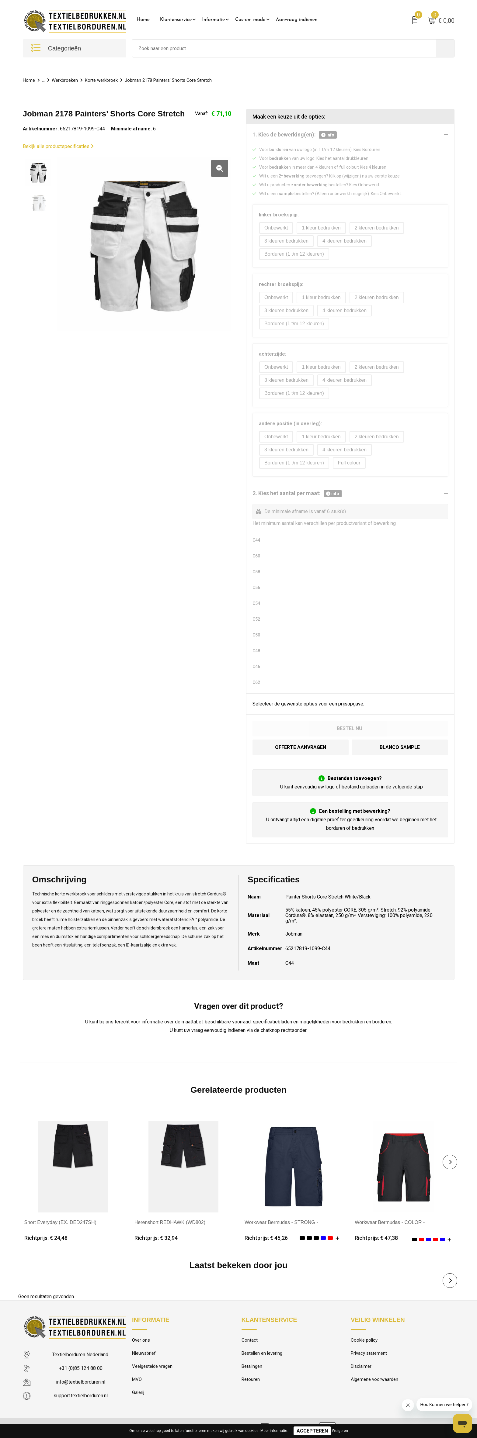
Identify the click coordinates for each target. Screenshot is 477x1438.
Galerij (138, 1392)
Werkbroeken (65, 80)
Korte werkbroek (101, 80)
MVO (137, 1379)
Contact (250, 1340)
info (327, 135)
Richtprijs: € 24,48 (46, 1238)
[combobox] (284, 48)
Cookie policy (364, 1340)
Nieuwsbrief (144, 1353)
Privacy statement (369, 1353)
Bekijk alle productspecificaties (58, 146)
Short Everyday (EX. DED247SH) (60, 1222)
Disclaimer (361, 1366)
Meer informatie (273, 1431)
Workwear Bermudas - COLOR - (390, 1222)
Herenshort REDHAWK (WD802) (169, 1222)
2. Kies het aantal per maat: (297, 493)
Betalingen (252, 1366)
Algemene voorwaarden (374, 1379)
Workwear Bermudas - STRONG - (281, 1222)
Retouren (251, 1379)
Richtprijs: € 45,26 (266, 1238)
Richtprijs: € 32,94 (156, 1238)
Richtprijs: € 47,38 (376, 1238)
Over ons (141, 1340)
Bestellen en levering (262, 1353)
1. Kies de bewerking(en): (294, 135)
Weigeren (340, 1431)
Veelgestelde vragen (152, 1366)
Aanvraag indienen (297, 19)
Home (143, 19)
